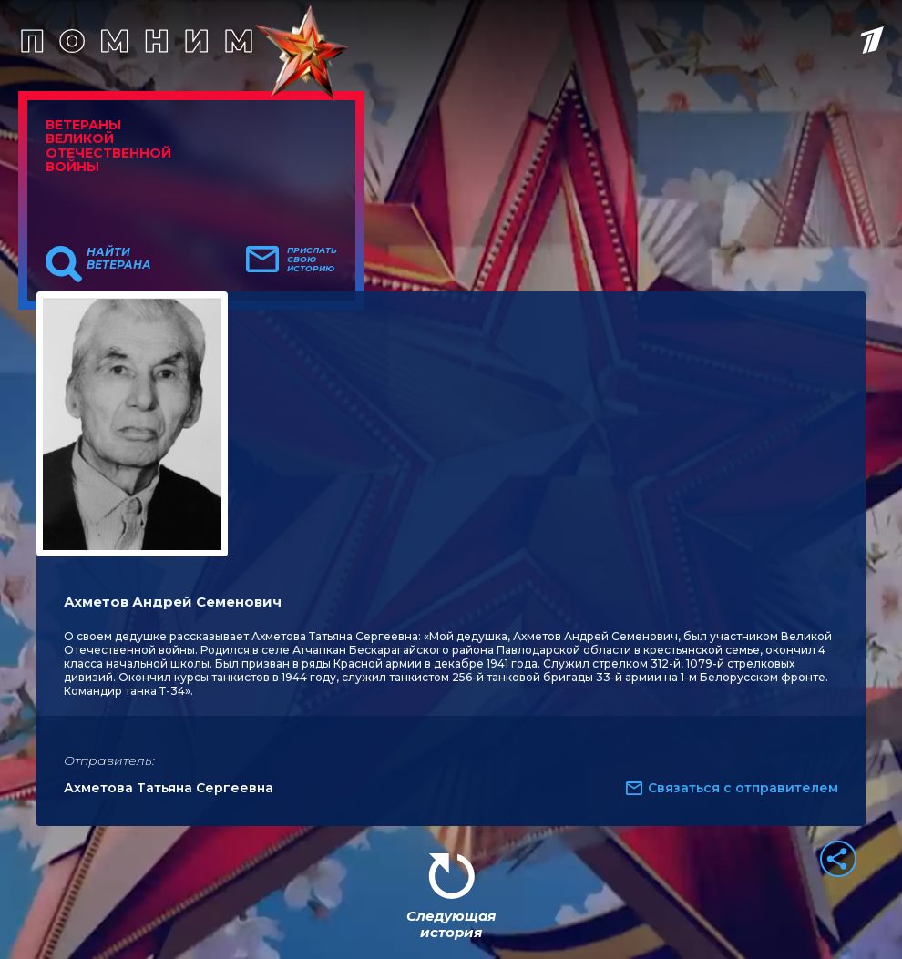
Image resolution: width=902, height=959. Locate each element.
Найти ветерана (119, 258)
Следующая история (451, 924)
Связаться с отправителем (743, 788)
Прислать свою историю (312, 259)
